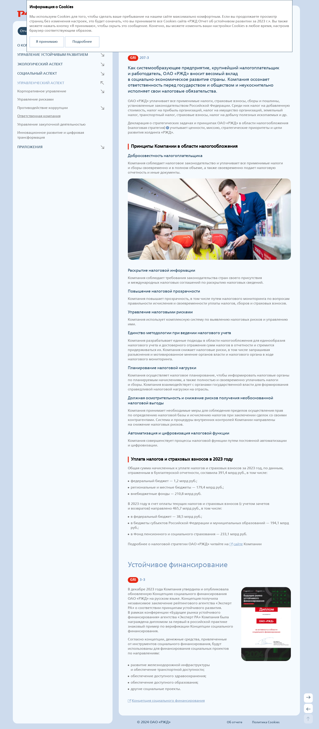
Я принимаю (47, 41)
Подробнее (82, 41)
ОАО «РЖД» (160, 722)
